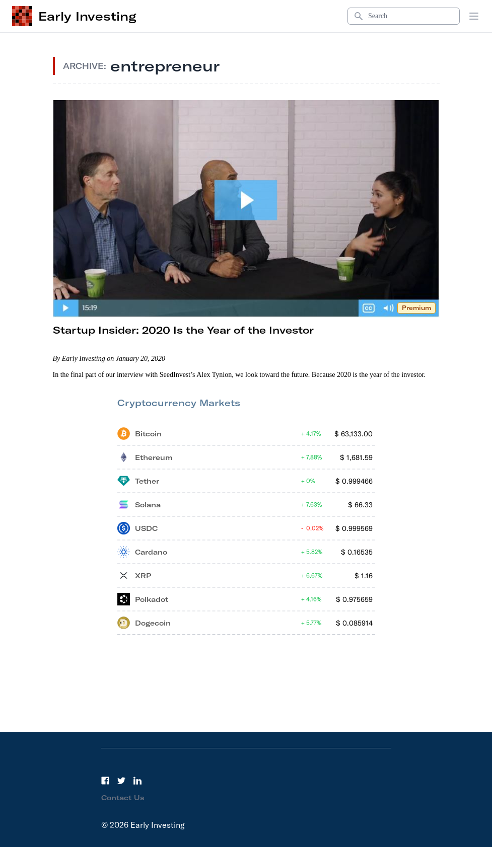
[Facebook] (105, 781)
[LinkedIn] (137, 781)
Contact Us (123, 797)
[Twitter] (121, 781)
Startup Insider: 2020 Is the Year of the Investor (183, 330)
